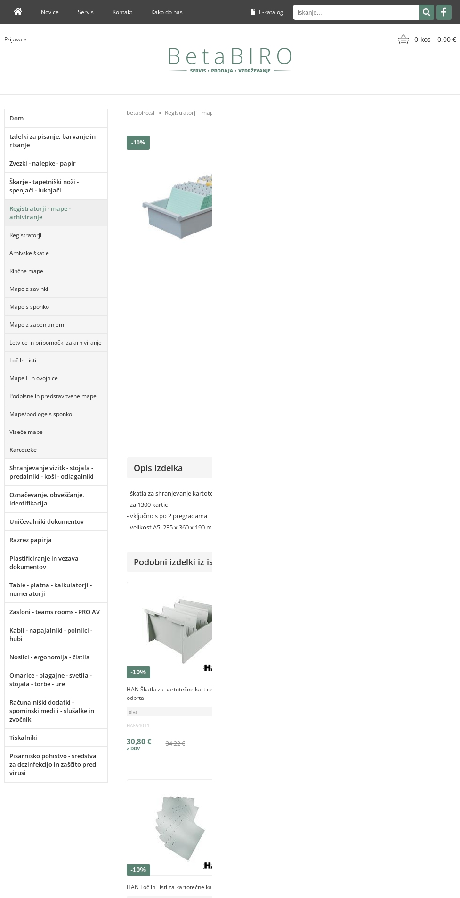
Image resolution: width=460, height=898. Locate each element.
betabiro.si (140, 113)
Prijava (15, 39)
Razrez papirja (30, 540)
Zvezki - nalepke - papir (42, 163)
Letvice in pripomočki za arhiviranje (55, 342)
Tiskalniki (23, 737)
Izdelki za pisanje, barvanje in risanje (52, 140)
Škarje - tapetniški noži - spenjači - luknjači (44, 185)
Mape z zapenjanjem (36, 325)
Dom (16, 118)
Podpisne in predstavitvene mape (53, 396)
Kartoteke (23, 450)
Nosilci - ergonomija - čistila (49, 657)
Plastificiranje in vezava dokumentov (44, 562)
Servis (86, 12)
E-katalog (267, 12)
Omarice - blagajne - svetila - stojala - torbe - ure (50, 679)
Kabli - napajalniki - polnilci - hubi (50, 634)
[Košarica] (425, 39)
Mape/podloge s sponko (40, 414)
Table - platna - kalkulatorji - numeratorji (50, 589)
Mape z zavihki (28, 289)
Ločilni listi (22, 360)
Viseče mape (26, 432)
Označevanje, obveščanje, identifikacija (46, 498)
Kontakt (122, 12)
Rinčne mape (26, 271)
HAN (449, 297)
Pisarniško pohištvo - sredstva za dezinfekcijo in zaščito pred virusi (53, 764)
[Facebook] (444, 12)
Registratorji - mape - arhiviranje (40, 212)
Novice (50, 12)
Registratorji (25, 235)
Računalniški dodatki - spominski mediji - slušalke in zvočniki (51, 710)
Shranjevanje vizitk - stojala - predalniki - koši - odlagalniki (51, 472)
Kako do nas (167, 12)
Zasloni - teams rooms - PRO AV (54, 612)
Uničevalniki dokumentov (46, 521)
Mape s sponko (29, 307)
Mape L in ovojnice (33, 378)
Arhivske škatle (29, 253)
